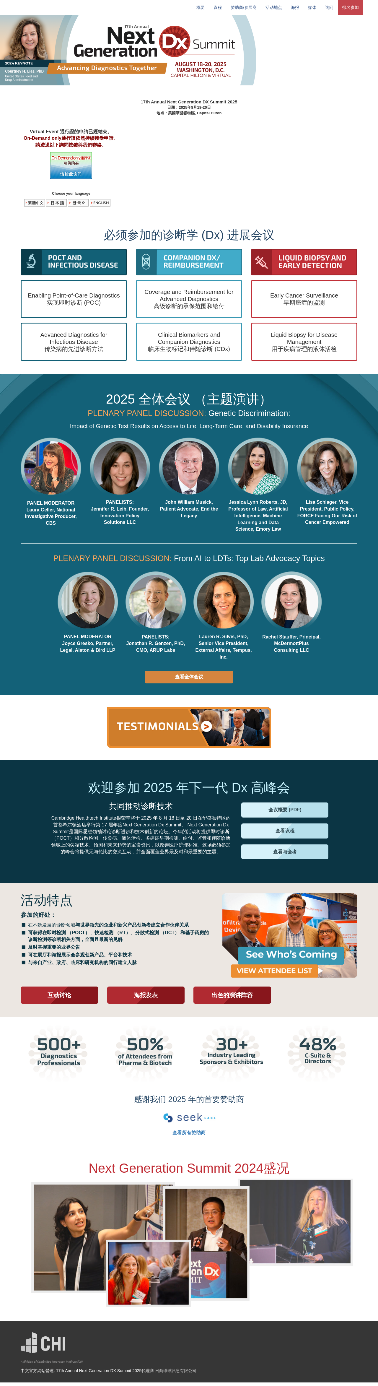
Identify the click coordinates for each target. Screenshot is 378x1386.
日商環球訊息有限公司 (175, 1374)
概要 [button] (200, 7)
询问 (329, 7)
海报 (295, 7)
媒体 (312, 7)
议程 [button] (218, 7)
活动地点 (273, 7)
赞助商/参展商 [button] (244, 7)
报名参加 (350, 7)
